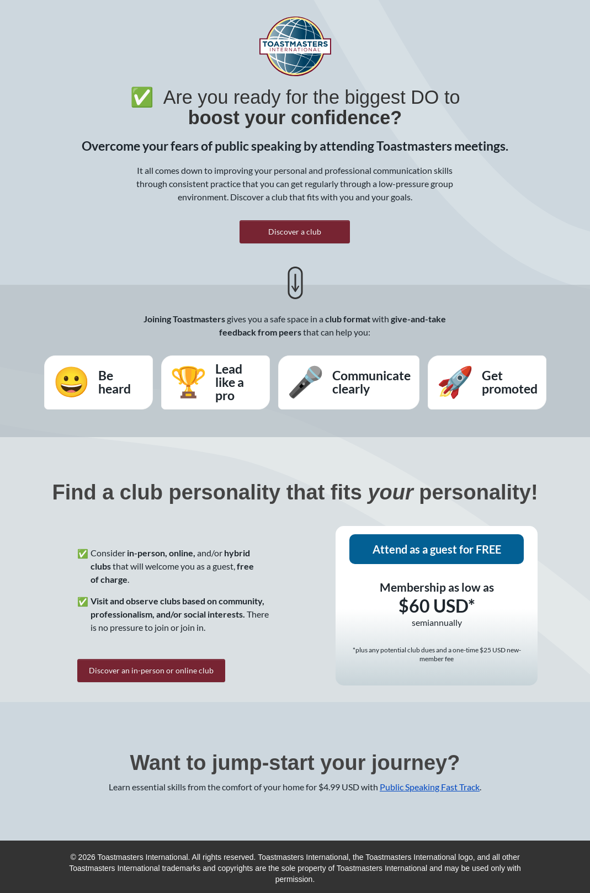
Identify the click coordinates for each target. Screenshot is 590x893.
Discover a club (294, 231)
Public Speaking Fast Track (430, 787)
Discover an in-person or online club (151, 670)
